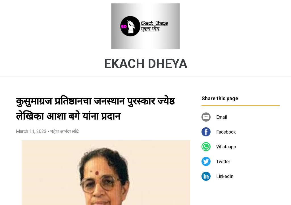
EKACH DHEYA (145, 63)
